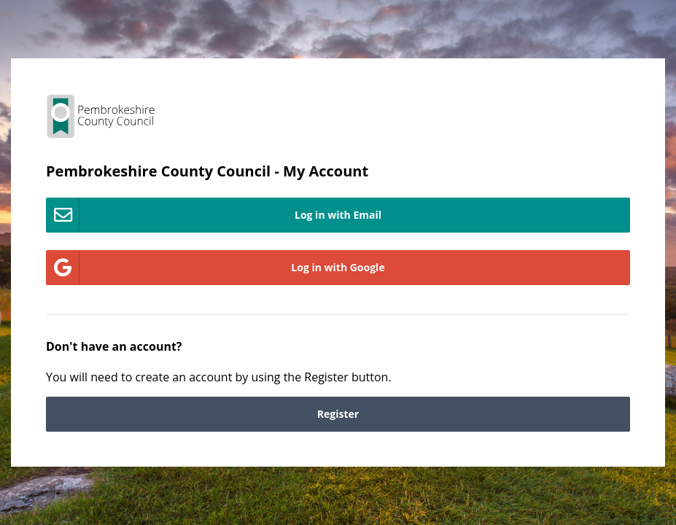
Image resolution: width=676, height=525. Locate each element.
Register (338, 414)
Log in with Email (214, 215)
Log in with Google (216, 267)
